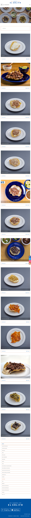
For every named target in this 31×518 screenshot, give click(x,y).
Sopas (3, 452)
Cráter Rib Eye (4, 231)
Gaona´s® (3, 459)
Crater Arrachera (5, 377)
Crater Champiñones (6, 435)
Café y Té (3, 494)
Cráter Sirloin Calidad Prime (7, 260)
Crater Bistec (4, 114)
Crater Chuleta (4, 172)
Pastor (3, 461)
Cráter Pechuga (4, 289)
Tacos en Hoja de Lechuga (6, 470)
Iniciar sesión (6, 4)
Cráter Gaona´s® (5, 201)
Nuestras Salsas (4, 448)
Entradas (3, 450)
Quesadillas (4, 474)
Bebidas (3, 483)
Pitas (2, 481)
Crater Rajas (4, 406)
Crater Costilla (5, 143)
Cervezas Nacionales (5, 485)
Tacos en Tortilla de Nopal (6, 472)
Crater (2, 55)
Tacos (3, 463)
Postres (3, 492)
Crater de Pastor (5, 318)
